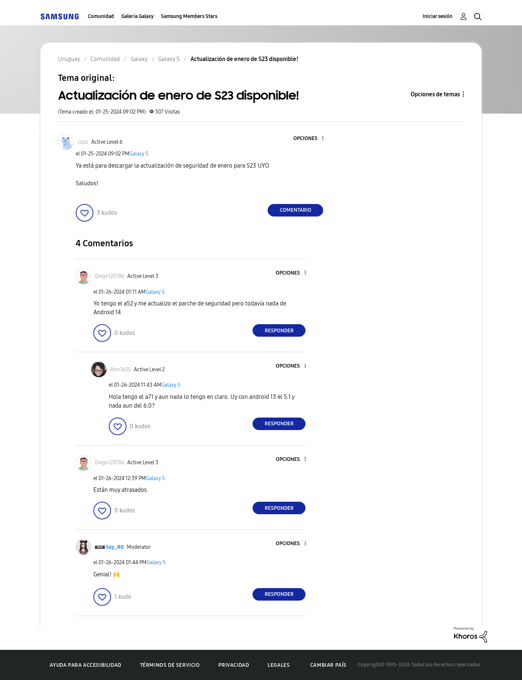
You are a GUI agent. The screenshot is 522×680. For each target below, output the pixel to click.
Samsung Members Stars (189, 16)
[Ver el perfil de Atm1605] (120, 369)
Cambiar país (328, 665)
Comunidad (101, 16)
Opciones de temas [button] (435, 94)
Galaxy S (139, 154)
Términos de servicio (170, 665)
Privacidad (233, 665)
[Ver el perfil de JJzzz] (82, 142)
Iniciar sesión (438, 16)
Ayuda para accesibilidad (85, 665)
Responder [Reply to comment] (279, 331)
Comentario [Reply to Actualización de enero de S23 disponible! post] (295, 210)
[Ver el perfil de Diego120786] (109, 276)
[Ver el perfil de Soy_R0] (115, 547)
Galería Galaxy (137, 16)
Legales (279, 665)
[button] (310, 138)
